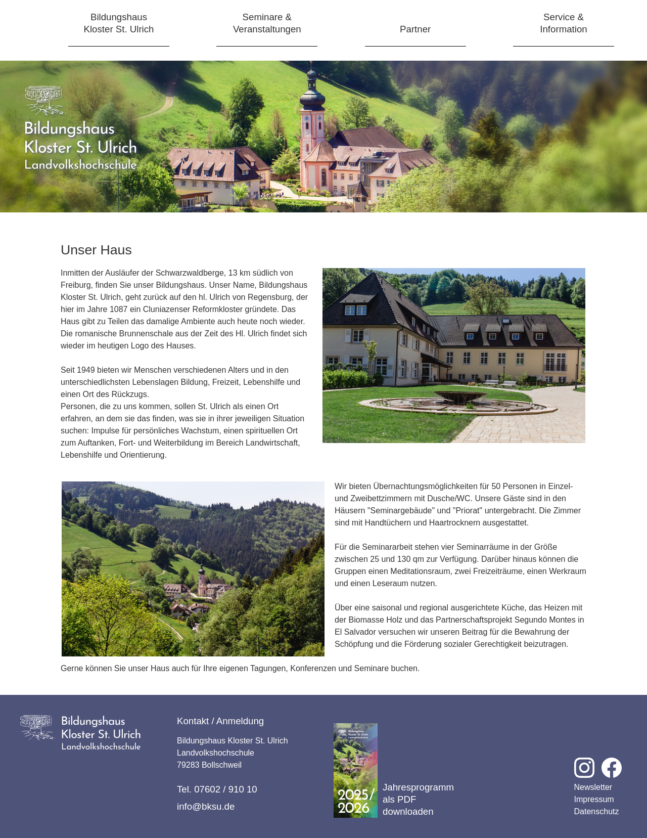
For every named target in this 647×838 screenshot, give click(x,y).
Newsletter (593, 787)
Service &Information (563, 23)
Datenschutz (596, 811)
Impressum (594, 799)
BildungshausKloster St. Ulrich (119, 23)
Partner (415, 29)
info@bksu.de (206, 806)
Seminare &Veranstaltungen (267, 23)
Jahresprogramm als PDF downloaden (394, 770)
